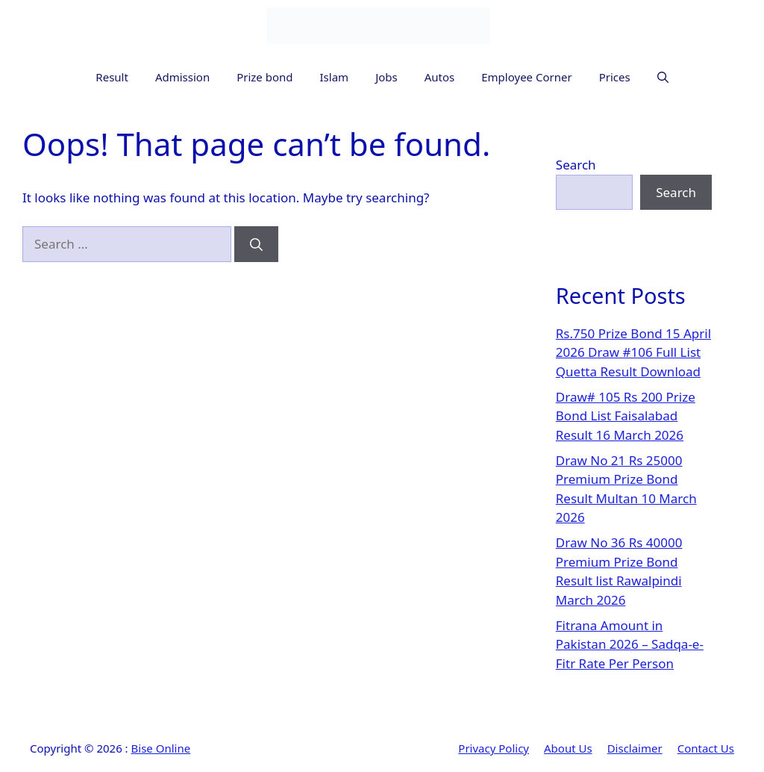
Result (112, 76)
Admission (182, 76)
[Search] (256, 244)
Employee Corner (526, 76)
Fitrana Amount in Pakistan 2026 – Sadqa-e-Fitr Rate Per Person (630, 644)
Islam (334, 76)
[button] (663, 77)
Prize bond (264, 76)
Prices (614, 76)
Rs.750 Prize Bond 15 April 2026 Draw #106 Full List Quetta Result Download (633, 352)
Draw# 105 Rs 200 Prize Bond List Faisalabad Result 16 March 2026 (625, 415)
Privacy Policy (493, 748)
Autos (440, 76)
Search (576, 164)
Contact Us (705, 748)
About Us (568, 748)
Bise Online (161, 748)
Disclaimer (635, 748)
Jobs (386, 76)
